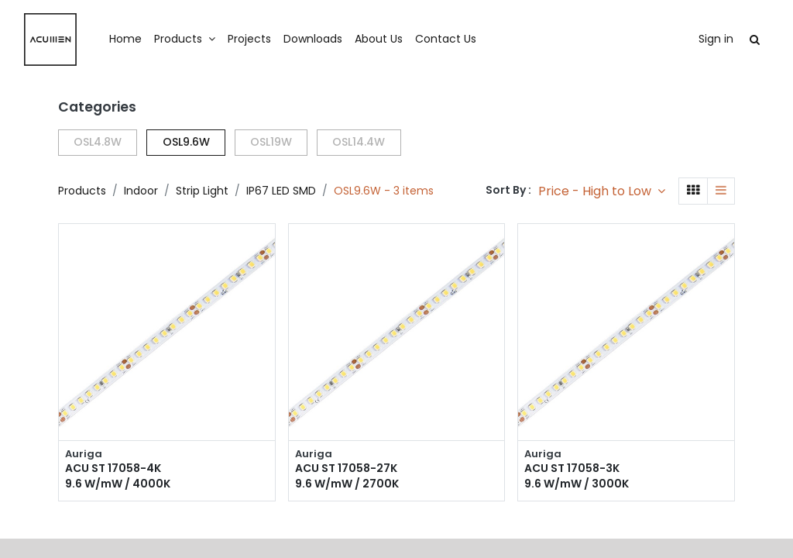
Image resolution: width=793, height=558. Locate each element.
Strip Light (202, 190)
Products (82, 190)
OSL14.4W (358, 142)
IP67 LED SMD (281, 190)
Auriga (84, 454)
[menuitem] (161, 39)
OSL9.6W (186, 142)
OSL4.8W (98, 142)
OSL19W (271, 142)
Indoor (141, 190)
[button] (601, 191)
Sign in (680, 38)
